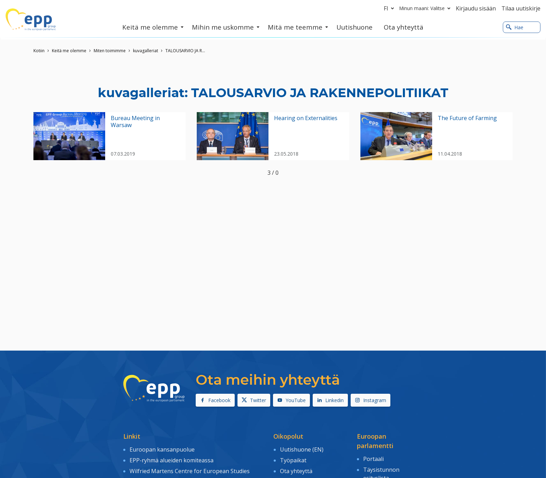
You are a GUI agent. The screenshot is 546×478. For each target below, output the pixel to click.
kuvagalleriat (145, 51)
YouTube (291, 400)
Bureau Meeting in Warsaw (135, 121)
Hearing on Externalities (305, 118)
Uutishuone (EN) (301, 449)
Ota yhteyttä (296, 469)
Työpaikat (293, 459)
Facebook (215, 400)
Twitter (254, 400)
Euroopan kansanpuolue (162, 449)
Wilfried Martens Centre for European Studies (190, 469)
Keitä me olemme (69, 51)
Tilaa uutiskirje (520, 8)
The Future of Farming (467, 118)
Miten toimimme (110, 51)
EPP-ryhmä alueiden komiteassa (171, 459)
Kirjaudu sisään (476, 8)
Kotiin (39, 51)
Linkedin (330, 400)
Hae (514, 27)
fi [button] (390, 8)
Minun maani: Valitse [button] (426, 8)
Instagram (370, 400)
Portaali (373, 458)
